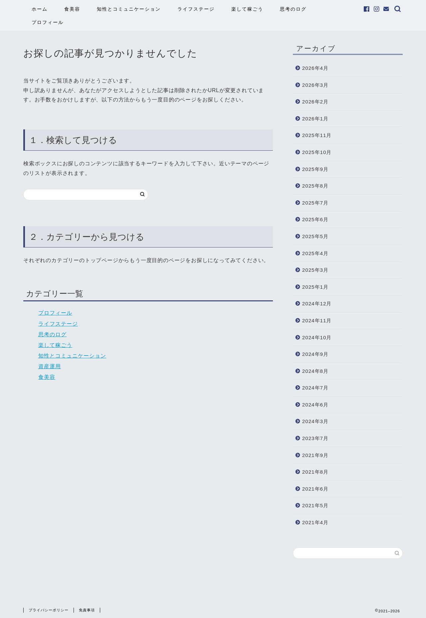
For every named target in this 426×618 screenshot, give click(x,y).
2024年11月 (317, 320)
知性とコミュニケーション (129, 9)
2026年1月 (315, 118)
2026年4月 (315, 68)
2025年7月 (315, 203)
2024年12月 (317, 303)
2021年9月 (315, 455)
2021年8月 (315, 472)
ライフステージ (196, 9)
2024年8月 (315, 371)
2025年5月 (315, 236)
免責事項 (87, 610)
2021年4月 (315, 522)
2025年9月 (315, 169)
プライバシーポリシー (49, 610)
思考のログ (293, 9)
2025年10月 (317, 152)
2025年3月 (315, 270)
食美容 (72, 9)
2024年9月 (315, 354)
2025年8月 (315, 186)
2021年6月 (315, 489)
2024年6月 (315, 404)
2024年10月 (317, 337)
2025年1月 (315, 287)
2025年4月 (315, 253)
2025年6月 (315, 219)
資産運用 (49, 366)
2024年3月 (315, 421)
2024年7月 (315, 387)
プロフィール (48, 22)
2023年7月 (315, 438)
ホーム (40, 9)
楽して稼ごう (247, 9)
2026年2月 (315, 101)
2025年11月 (317, 135)
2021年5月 (315, 505)
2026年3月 (315, 85)
